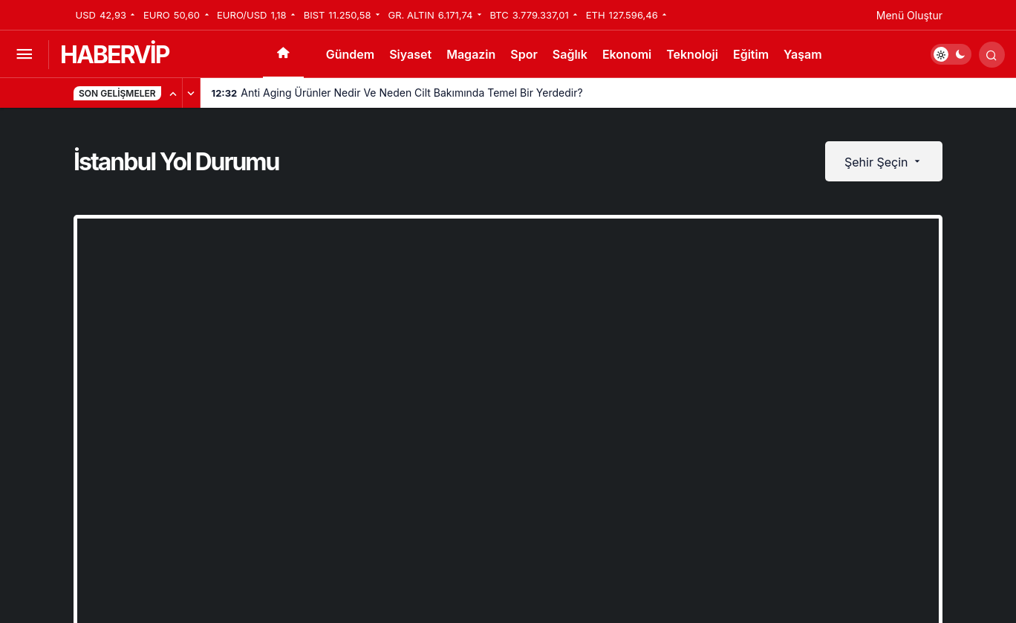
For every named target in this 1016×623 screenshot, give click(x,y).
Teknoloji (692, 54)
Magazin (470, 54)
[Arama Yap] (992, 55)
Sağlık (570, 54)
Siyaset (410, 54)
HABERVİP (114, 54)
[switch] (951, 54)
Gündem (350, 54)
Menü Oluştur (909, 15)
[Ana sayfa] (283, 54)
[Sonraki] (192, 93)
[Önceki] (174, 93)
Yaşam (803, 54)
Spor (523, 54)
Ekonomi (626, 54)
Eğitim (751, 54)
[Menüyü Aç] (24, 55)
